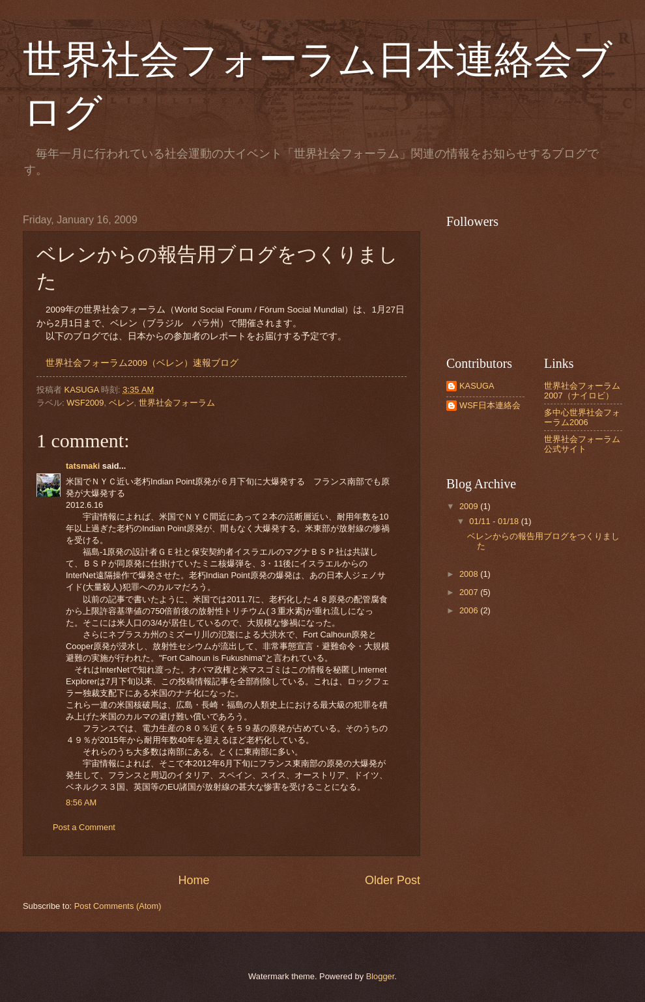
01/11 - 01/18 (495, 521)
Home (193, 880)
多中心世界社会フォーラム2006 (582, 417)
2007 (469, 592)
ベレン (121, 403)
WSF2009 (85, 403)
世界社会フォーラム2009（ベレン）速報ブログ (142, 363)
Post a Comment (84, 827)
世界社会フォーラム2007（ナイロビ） (582, 390)
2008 (469, 574)
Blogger (380, 976)
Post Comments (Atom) (118, 906)
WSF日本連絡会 (490, 405)
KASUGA (476, 386)
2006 (469, 610)
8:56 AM (81, 802)
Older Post (392, 880)
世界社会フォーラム (177, 403)
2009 (469, 506)
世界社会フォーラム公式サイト (582, 444)
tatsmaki (83, 466)
